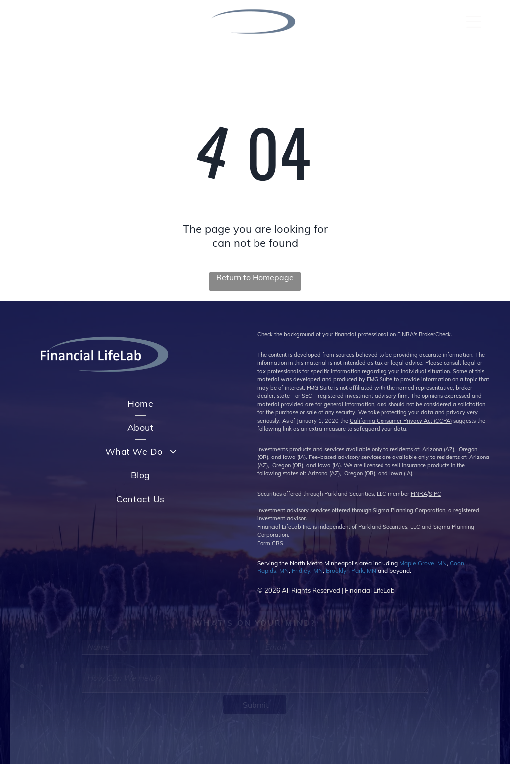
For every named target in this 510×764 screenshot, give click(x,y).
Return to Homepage (255, 277)
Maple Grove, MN (423, 563)
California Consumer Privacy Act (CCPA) (401, 420)
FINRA (419, 493)
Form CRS (270, 543)
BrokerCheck (435, 334)
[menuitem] (140, 404)
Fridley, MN (307, 570)
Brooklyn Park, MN (351, 570)
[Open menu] (473, 21)
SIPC (435, 493)
